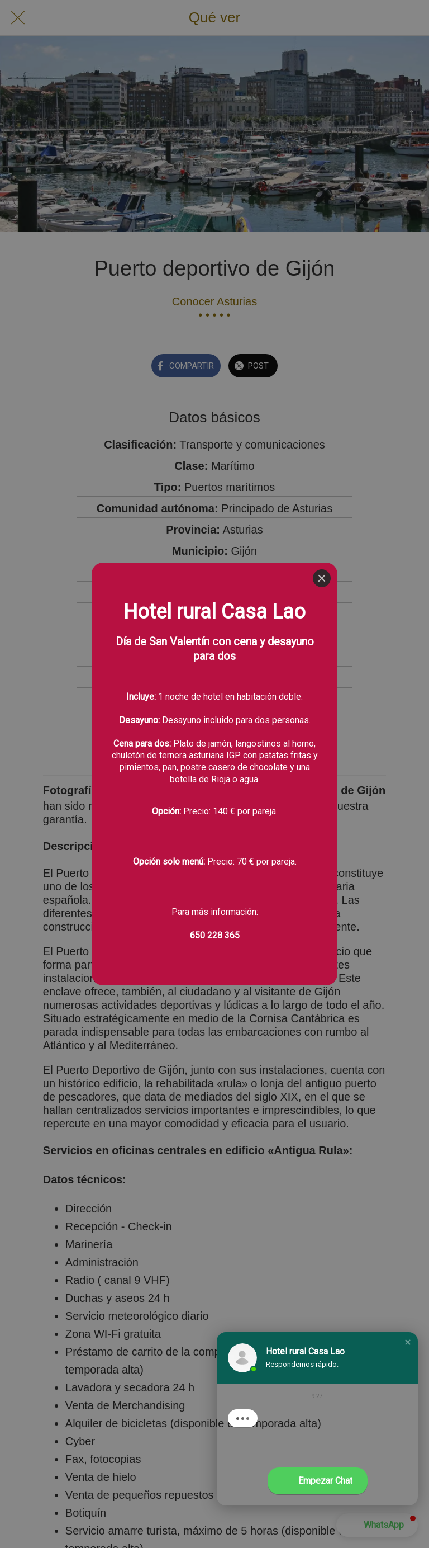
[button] (407, 1342)
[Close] (322, 16)
